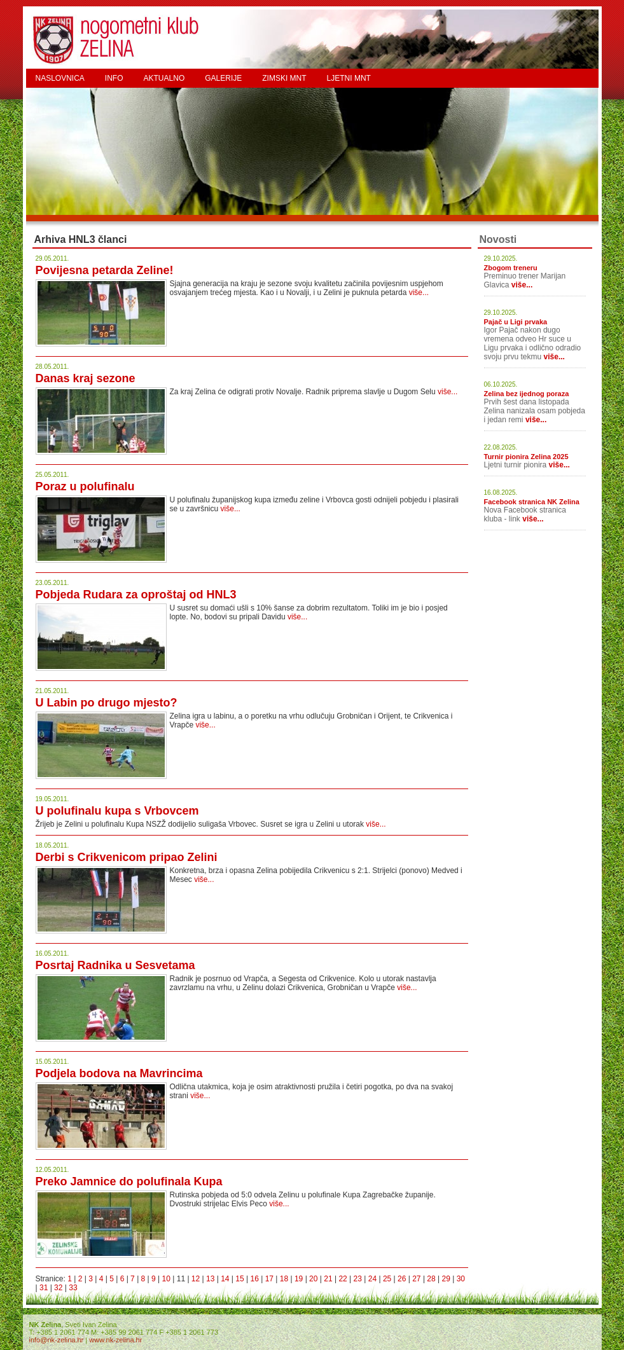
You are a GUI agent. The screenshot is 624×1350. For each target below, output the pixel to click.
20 (313, 1278)
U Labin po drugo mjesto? (106, 702)
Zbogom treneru (510, 268)
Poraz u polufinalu (85, 486)
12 (195, 1278)
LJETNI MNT (349, 78)
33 (73, 1287)
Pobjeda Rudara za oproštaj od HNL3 (136, 594)
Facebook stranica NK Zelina (531, 502)
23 (358, 1278)
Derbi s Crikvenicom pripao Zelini (127, 857)
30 (461, 1278)
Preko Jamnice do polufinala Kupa (129, 1181)
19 (299, 1278)
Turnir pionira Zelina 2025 (526, 456)
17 (269, 1278)
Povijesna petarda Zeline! (105, 270)
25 (387, 1278)
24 (372, 1278)
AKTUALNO (164, 78)
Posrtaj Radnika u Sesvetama (115, 965)
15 (239, 1278)
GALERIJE (223, 78)
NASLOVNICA (60, 78)
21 (328, 1278)
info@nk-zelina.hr (56, 1340)
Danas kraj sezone (85, 378)
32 (58, 1287)
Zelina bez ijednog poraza (526, 393)
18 (284, 1278)
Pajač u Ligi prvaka (516, 322)
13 (210, 1278)
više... (419, 292)
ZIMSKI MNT (284, 78)
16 (254, 1278)
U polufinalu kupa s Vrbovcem (117, 810)
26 (402, 1278)
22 (342, 1278)
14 (225, 1278)
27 (416, 1278)
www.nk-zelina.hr (115, 1340)
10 (166, 1278)
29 (446, 1278)
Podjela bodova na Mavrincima (119, 1073)
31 (43, 1287)
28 (431, 1278)
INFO (114, 78)
